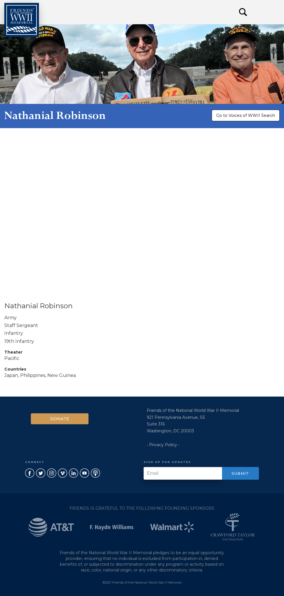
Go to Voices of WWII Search (245, 115)
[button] (266, 12)
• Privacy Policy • (163, 444)
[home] (21, 20)
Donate (59, 418)
